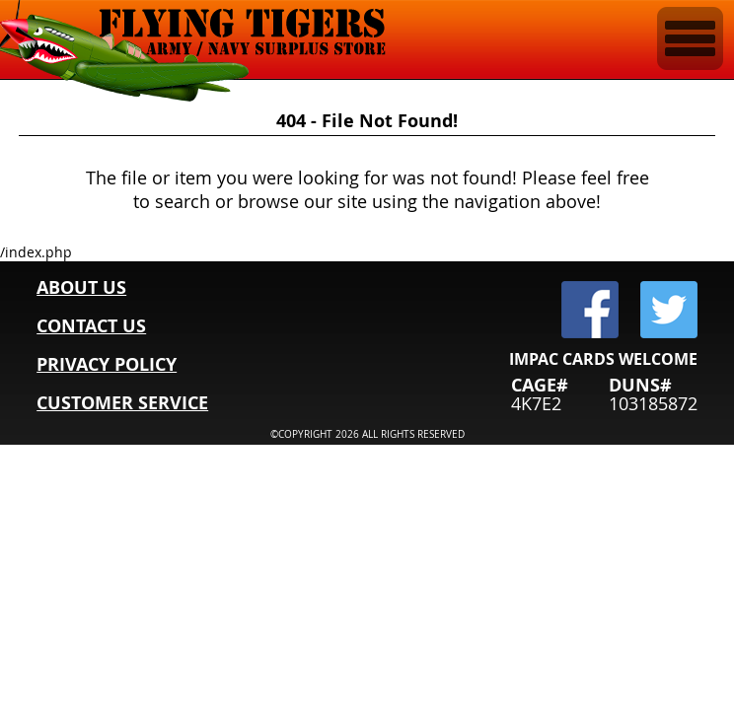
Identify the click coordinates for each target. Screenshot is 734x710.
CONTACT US (91, 326)
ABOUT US (81, 287)
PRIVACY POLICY (107, 364)
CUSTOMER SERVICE (122, 402)
